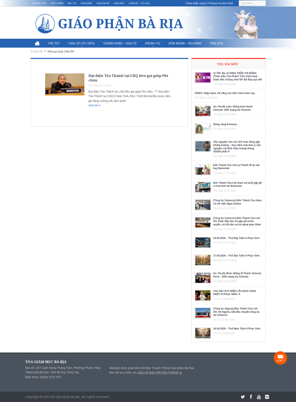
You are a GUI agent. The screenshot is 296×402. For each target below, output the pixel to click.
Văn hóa (216, 43)
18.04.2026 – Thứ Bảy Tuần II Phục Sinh (236, 238)
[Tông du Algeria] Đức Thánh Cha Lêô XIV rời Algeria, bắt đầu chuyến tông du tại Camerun (236, 311)
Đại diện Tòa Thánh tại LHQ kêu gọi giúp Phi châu (128, 77)
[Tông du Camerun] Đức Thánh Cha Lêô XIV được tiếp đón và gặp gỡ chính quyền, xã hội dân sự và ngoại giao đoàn (237, 221)
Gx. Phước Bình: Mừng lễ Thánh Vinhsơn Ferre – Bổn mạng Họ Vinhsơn (237, 275)
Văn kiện (86, 3)
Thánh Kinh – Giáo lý (120, 43)
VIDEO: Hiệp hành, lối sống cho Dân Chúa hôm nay (225, 93)
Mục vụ (72, 3)
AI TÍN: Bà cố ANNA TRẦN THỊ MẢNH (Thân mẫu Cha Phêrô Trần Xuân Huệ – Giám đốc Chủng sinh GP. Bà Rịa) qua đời (237, 76)
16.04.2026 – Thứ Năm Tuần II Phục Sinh (237, 328)
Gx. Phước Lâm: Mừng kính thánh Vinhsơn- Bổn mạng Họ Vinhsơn (233, 108)
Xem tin (94, 105)
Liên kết (119, 3)
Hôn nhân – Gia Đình (185, 43)
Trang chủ (39, 3)
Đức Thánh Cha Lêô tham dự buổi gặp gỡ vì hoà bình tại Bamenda (237, 184)
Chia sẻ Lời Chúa (81, 43)
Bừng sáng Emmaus (225, 124)
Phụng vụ (152, 43)
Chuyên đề (103, 3)
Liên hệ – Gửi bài (139, 3)
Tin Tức (54, 43)
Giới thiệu (57, 3)
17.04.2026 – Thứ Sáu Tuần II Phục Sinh (236, 255)
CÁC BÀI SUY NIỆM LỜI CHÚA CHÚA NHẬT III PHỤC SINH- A (234, 293)
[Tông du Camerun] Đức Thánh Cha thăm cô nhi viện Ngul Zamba (237, 202)
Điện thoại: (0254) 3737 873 (43, 377)
